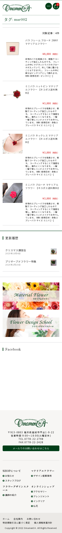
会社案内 (18, 518)
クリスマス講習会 (15, 250)
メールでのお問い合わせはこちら (31, 448)
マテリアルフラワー (43, 471)
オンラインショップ (43, 486)
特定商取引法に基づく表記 (16, 522)
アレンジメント (40, 496)
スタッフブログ (12, 480)
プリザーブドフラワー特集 (20, 261)
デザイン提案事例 (41, 475)
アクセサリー (39, 491)
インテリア (38, 501)
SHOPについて (12, 471)
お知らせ (8, 475)
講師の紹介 (10, 495)
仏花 (34, 505)
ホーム (6, 518)
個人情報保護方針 (43, 522)
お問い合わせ (34, 518)
